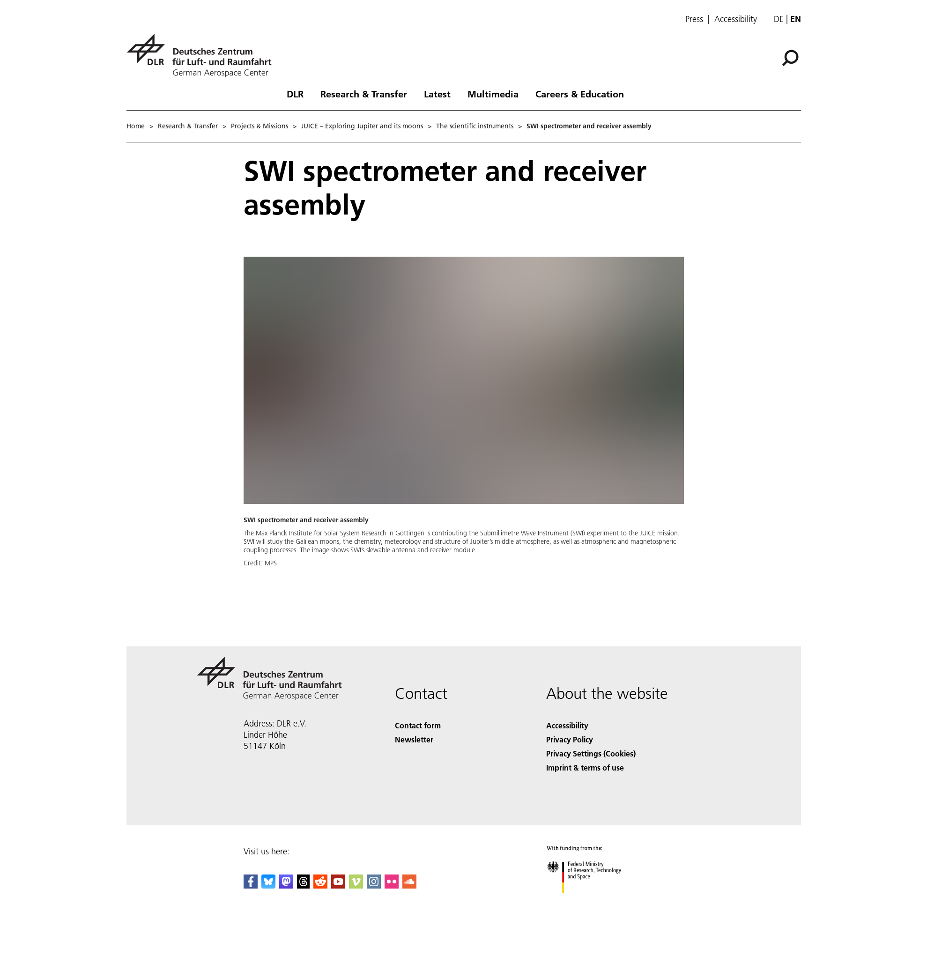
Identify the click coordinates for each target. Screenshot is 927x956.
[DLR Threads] (303, 885)
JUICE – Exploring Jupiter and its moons (362, 126)
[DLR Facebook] (251, 885)
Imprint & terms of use (585, 767)
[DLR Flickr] (392, 885)
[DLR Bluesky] (268, 885)
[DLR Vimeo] (356, 885)
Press (694, 19)
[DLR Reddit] (320, 885)
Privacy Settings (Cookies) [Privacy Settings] (591, 753)
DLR (295, 94)
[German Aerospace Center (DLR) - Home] (202, 55)
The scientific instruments (474, 126)
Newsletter (414, 739)
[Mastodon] (286, 885)
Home (135, 126)
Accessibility (735, 19)
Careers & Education (579, 94)
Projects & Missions (259, 126)
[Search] (790, 58)
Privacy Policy (569, 739)
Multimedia (493, 94)
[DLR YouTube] (338, 885)
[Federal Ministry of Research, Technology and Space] (592, 901)
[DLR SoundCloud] (409, 885)
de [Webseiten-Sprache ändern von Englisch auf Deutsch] (779, 19)
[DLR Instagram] (374, 885)
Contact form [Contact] (418, 725)
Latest (437, 94)
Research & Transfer (363, 94)
